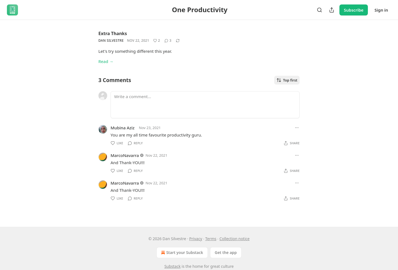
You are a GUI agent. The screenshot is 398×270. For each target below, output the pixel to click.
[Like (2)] (156, 40)
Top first (286, 80)
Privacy (195, 238)
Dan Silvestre (111, 40)
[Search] (319, 9)
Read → (105, 61)
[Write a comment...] (205, 104)
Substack (172, 266)
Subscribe (353, 10)
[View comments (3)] (168, 40)
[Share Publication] (331, 9)
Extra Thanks (112, 33)
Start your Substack (181, 253)
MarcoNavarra (125, 155)
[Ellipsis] (296, 127)
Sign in (381, 10)
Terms (210, 238)
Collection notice (234, 238)
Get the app (226, 252)
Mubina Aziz (123, 127)
